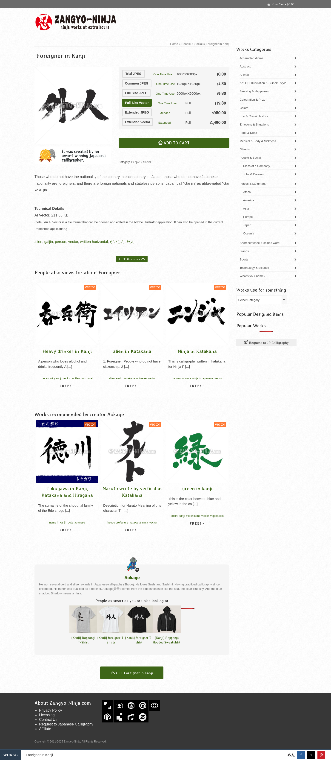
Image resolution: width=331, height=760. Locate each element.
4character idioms (251, 58)
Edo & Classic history (254, 116)
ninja (188, 378)
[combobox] (261, 299)
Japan (247, 225)
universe (141, 378)
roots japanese (76, 522)
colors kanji (178, 515)
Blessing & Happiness (254, 91)
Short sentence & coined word (260, 243)
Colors (244, 108)
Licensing (47, 715)
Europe (248, 217)
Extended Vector (137, 122)
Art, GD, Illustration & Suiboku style (263, 83)
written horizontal (94, 242)
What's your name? (252, 276)
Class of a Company (256, 166)
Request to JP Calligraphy (266, 343)
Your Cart (280, 4)
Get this (291, 755)
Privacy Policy (50, 710)
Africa (247, 192)
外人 (130, 242)
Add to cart (176, 143)
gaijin (48, 242)
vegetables (217, 515)
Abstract (245, 66)
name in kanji (57, 522)
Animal (244, 74)
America (248, 200)
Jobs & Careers (253, 174)
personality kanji (51, 378)
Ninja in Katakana (197, 351)
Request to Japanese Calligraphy (66, 724)
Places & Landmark (253, 183)
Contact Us (48, 720)
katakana (129, 378)
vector (73, 242)
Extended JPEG (137, 112)
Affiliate (45, 729)
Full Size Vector (137, 103)
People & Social (141, 162)
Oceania (248, 233)
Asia (246, 208)
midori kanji (193, 515)
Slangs (244, 251)
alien (38, 242)
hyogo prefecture (118, 522)
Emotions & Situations (254, 124)
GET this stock (129, 258)
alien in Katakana (132, 351)
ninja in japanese (202, 378)
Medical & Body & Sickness (258, 141)
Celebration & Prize (252, 99)
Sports (244, 259)
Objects (245, 149)
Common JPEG (136, 83)
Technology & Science (254, 267)
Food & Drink (248, 132)
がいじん (117, 242)
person (60, 242)
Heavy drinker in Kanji (67, 351)
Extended (164, 113)
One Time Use (162, 74)
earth (119, 378)
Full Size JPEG (136, 93)
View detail (67, 394)
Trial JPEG (134, 74)
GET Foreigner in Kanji (134, 673)
